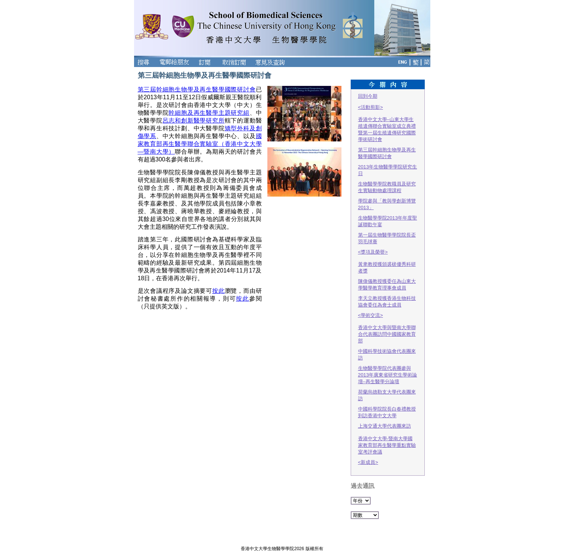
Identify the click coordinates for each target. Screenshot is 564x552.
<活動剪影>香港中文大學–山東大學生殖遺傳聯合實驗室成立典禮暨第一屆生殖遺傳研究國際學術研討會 (387, 123)
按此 (218, 291)
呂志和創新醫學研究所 (194, 120)
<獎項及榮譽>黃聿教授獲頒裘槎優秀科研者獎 (387, 261)
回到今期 (367, 96)
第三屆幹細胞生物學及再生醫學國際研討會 (197, 89)
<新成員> (368, 462)
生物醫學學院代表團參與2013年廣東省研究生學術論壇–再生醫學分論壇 (387, 374)
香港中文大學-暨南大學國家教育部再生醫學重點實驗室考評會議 (387, 445)
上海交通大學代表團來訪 (384, 426)
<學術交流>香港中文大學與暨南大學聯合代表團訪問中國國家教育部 (387, 328)
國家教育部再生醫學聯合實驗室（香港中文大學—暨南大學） (200, 144)
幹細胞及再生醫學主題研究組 (208, 113)
